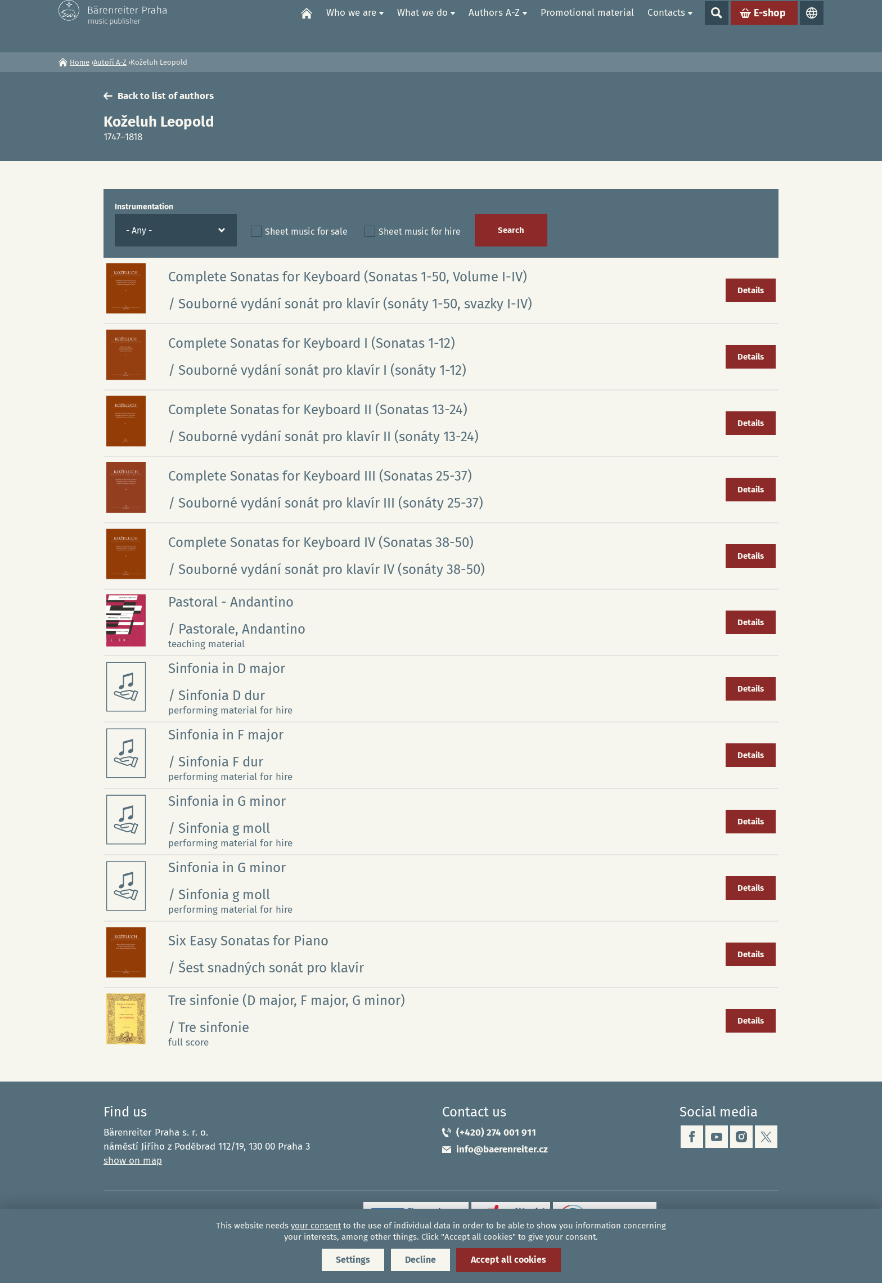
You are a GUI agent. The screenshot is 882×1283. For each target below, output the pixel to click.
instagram (741, 1136)
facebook (692, 1136)
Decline (420, 1259)
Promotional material (587, 26)
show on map (133, 1161)
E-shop (770, 26)
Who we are (351, 26)
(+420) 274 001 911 (496, 1132)
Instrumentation (144, 207)
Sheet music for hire (420, 231)
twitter (766, 1136)
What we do (422, 26)
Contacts (666, 26)
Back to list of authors (166, 96)
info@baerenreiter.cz (502, 1149)
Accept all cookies (508, 1259)
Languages (812, 26)
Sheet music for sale (306, 231)
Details (750, 290)
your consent (316, 1226)
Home (307, 26)
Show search (716, 26)
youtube (716, 1136)
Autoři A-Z (110, 62)
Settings (353, 1259)
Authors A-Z (494, 26)
